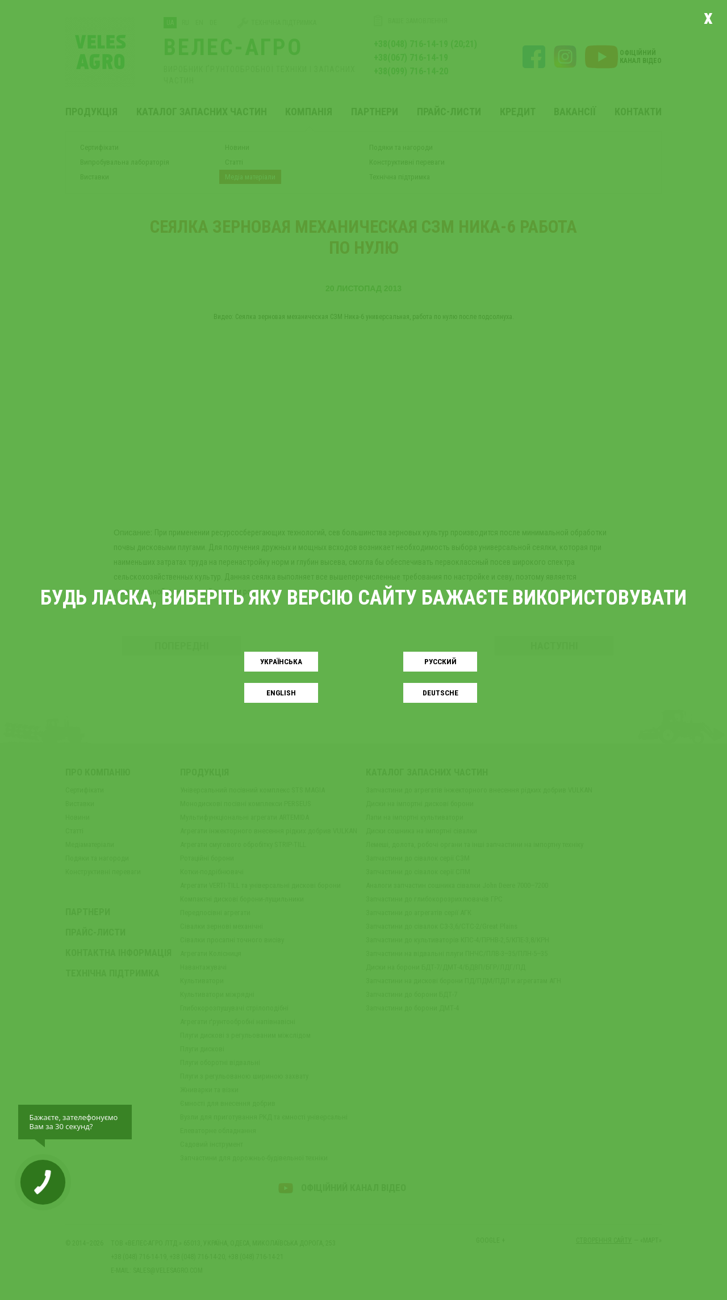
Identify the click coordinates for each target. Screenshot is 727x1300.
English (281, 693)
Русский (440, 661)
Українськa (281, 661)
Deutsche (440, 693)
